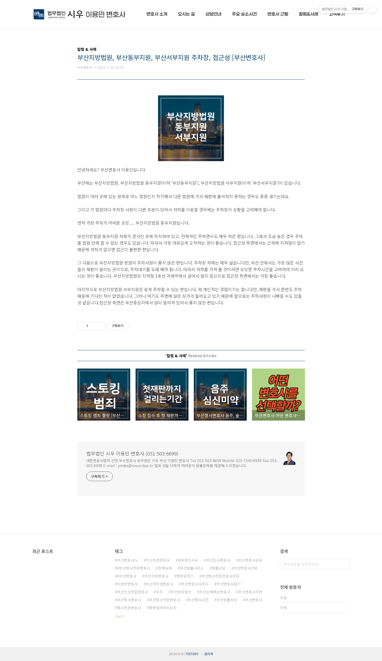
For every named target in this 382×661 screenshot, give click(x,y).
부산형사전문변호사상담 (220, 576)
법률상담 (219, 568)
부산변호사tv (127, 560)
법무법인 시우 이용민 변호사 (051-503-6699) (132, 453)
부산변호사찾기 (229, 583)
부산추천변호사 (158, 560)
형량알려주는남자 (163, 607)
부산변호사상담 (250, 560)
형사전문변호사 (129, 607)
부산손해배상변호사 (214, 591)
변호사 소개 (156, 14)
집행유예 (165, 568)
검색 (345, 564)
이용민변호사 (127, 583)
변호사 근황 (277, 14)
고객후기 (337, 14)
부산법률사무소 (192, 568)
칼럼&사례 (308, 14)
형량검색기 (185, 576)
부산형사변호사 (129, 599)
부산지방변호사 (156, 576)
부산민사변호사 (218, 560)
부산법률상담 (227, 599)
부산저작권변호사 (159, 583)
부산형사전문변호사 (164, 599)
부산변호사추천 (250, 591)
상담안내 (213, 14)
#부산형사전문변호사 (133, 568)
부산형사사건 (198, 599)
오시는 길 (186, 14)
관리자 (208, 653)
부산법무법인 (181, 591)
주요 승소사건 (244, 14)
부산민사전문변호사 (132, 591)
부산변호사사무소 (195, 583)
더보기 (119, 616)
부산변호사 (253, 599)
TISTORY (192, 653)
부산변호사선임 (245, 568)
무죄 (159, 591)
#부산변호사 (126, 576)
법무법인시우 (188, 560)
